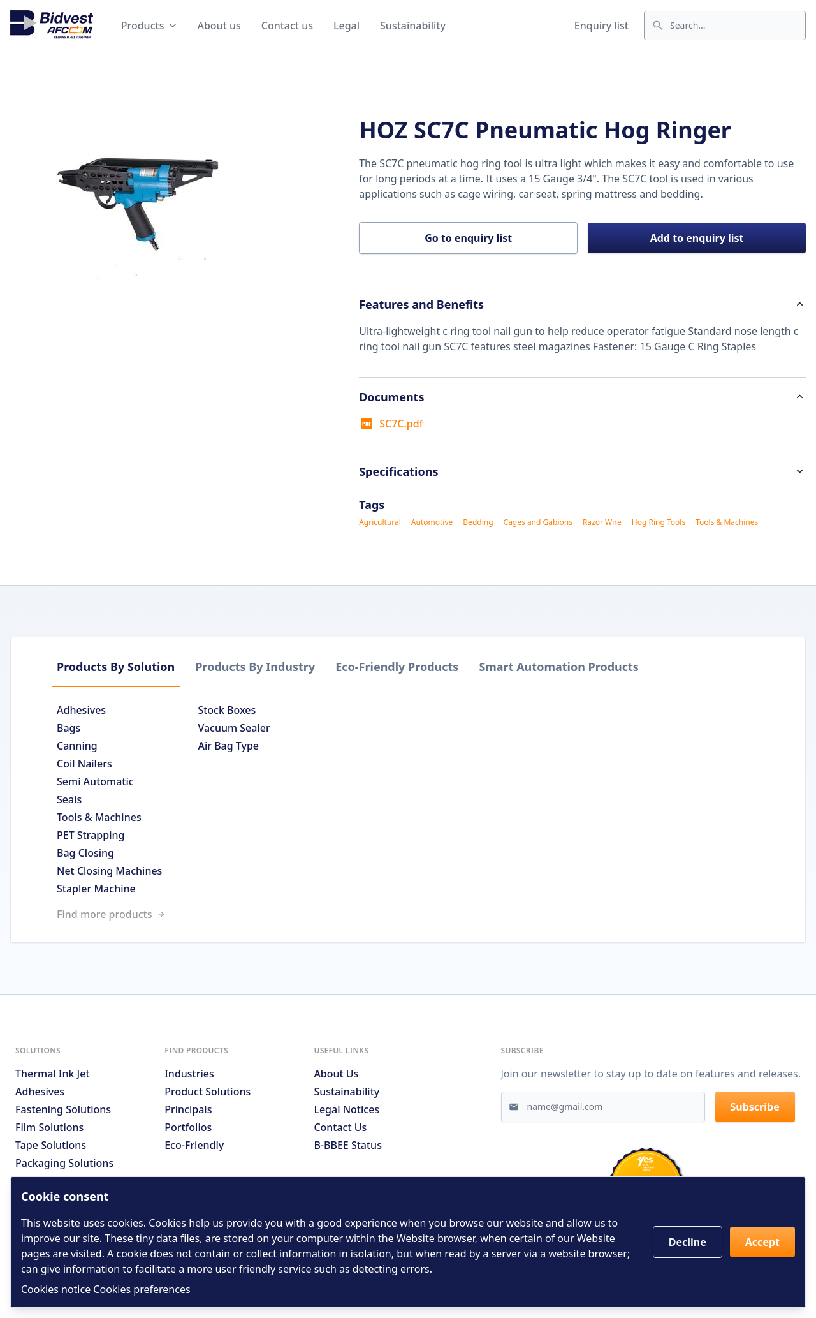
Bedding (478, 522)
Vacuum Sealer (234, 728)
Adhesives (81, 710)
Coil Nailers (84, 764)
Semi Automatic (95, 781)
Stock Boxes (227, 710)
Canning (77, 746)
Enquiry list (601, 26)
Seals (69, 799)
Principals (188, 1109)
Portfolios (188, 1127)
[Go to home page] (51, 25)
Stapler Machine (96, 889)
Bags (68, 728)
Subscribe (755, 1107)
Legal (346, 26)
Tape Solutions (50, 1145)
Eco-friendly (194, 1145)
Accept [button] (762, 1242)
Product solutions (207, 1092)
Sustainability (413, 26)
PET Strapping (90, 835)
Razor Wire (602, 522)
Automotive (432, 522)
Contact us (287, 26)
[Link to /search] (408, 914)
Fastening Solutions (63, 1109)
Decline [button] (687, 1242)
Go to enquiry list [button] (468, 238)
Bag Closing (85, 853)
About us (218, 26)
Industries (189, 1074)
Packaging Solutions (64, 1163)
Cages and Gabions (538, 522)
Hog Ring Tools (658, 522)
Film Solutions (49, 1127)
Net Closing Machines (109, 871)
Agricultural (380, 522)
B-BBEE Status (348, 1145)
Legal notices (346, 1109)
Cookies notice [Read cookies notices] (56, 1289)
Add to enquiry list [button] (697, 238)
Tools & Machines (727, 522)
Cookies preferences (141, 1289)
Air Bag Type (228, 746)
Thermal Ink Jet (52, 1074)
